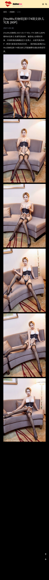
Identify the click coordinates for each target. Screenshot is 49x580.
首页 (5, 12)
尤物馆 (12, 12)
